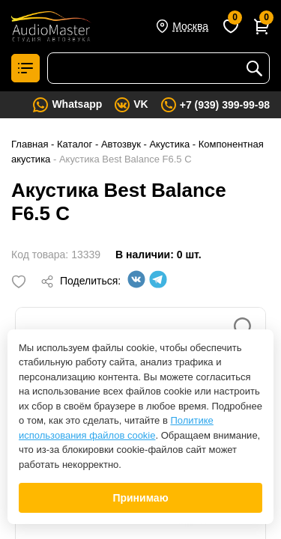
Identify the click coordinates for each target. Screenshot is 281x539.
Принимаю (140, 498)
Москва (190, 26)
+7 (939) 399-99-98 (225, 105)
